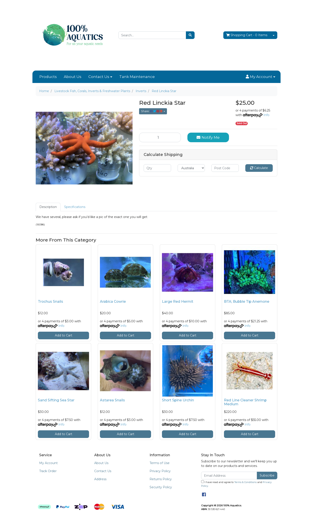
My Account (48, 463)
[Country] (191, 168)
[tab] (48, 207)
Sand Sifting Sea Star (56, 400)
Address (100, 479)
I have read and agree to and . (236, 483)
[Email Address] (229, 475)
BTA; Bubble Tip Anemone (246, 301)
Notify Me (208, 137)
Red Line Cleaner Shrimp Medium (245, 402)
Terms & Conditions (245, 482)
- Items (246, 35)
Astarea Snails (112, 400)
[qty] (157, 168)
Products (48, 76)
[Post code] (225, 168)
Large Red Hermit (177, 301)
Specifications (74, 207)
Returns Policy (161, 479)
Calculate (259, 168)
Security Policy (161, 487)
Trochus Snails (50, 301)
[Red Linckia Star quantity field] (160, 137)
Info (266, 115)
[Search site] (190, 35)
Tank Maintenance (137, 76)
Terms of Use (160, 463)
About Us (72, 76)
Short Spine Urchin (178, 400)
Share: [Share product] (152, 111)
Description (48, 207)
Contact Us (98, 76)
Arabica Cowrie (113, 301)
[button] (260, 76)
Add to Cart (63, 335)
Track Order (48, 471)
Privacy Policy (160, 471)
